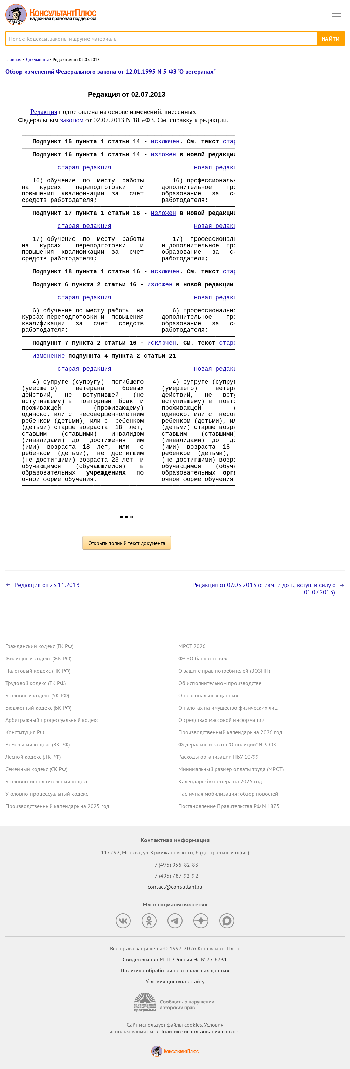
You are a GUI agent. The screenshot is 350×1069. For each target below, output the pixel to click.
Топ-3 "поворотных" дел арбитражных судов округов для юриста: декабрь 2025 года (292, 182)
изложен (163, 154)
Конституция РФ (24, 732)
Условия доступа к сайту (175, 981)
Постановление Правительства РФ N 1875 (229, 806)
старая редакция (85, 167)
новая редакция (219, 167)
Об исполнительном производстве (219, 683)
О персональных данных (208, 695)
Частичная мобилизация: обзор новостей (228, 793)
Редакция (43, 111)
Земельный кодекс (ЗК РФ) (37, 744)
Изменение (48, 356)
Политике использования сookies (199, 1031)
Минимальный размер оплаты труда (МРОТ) (231, 769)
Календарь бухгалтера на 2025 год (220, 781)
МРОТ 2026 (192, 646)
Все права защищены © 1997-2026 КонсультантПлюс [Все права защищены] (175, 948)
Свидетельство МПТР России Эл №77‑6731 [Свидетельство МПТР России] (175, 959)
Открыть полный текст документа (126, 542)
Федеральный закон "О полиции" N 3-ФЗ (227, 744)
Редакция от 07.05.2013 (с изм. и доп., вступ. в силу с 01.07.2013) (263, 588)
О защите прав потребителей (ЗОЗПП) (224, 670)
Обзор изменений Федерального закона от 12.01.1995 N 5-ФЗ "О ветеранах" (110, 72)
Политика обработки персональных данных (175, 970)
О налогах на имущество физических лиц (228, 707)
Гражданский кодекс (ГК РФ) (39, 646)
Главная (13, 59)
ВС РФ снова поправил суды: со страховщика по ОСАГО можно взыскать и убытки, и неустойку (285, 107)
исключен (165, 141)
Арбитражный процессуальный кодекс (52, 719)
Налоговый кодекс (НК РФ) (37, 670)
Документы (37, 59)
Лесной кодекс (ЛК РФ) (33, 756)
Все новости (263, 240)
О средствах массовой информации (221, 719)
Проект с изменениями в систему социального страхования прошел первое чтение (288, 218)
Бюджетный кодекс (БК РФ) (38, 707)
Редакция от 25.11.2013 (47, 585)
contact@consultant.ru (175, 886)
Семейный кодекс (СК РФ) (36, 769)
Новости (273, 76)
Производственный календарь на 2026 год (230, 732)
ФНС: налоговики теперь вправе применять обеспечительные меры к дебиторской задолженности (291, 144)
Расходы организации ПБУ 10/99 (218, 756)
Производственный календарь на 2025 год (57, 806)
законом (71, 120)
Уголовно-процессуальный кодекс (46, 793)
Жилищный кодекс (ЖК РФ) (38, 658)
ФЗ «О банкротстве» (203, 658)
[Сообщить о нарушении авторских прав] (175, 1002)
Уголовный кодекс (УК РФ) (37, 695)
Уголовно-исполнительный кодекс (47, 781)
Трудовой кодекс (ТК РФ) (35, 683)
